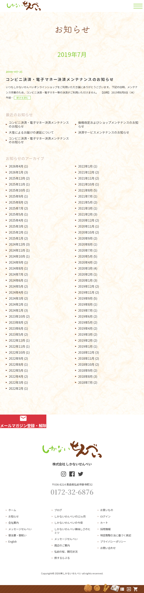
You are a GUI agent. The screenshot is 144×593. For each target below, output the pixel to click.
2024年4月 (16, 292)
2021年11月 (86, 178)
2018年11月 (86, 358)
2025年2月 (16, 232)
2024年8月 (16, 268)
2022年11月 (17, 346)
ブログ (58, 510)
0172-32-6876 (71, 491)
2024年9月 (16, 262)
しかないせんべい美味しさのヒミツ (72, 531)
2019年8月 (85, 304)
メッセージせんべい (20, 529)
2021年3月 (85, 208)
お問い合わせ (108, 548)
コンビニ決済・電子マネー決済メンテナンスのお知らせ (39, 124)
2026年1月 (16, 172)
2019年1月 (85, 346)
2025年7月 (16, 208)
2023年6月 (16, 328)
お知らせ (13, 516)
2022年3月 (16, 382)
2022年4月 (16, 376)
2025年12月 (17, 178)
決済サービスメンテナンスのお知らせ (103, 132)
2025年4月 (16, 220)
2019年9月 (85, 298)
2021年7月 (85, 196)
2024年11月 (17, 250)
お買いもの (106, 510)
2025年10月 (17, 190)
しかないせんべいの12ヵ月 (70, 516)
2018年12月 (86, 352)
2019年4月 (85, 328)
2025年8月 (16, 202)
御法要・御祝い (17, 535)
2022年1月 (85, 166)
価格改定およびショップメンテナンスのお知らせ (108, 124)
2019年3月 (85, 334)
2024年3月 (16, 298)
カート (104, 523)
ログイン (105, 516)
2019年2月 (85, 340)
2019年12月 (86, 286)
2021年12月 (86, 172)
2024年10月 (17, 256)
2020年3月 (85, 268)
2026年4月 (16, 166)
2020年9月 (85, 238)
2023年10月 (17, 316)
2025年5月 (16, 214)
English (12, 541)
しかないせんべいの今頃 (68, 523)
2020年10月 (86, 232)
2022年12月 (17, 340)
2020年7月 (85, 250)
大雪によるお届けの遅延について (31, 132)
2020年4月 (85, 262)
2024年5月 (16, 286)
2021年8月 (85, 190)
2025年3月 (16, 226)
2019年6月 (85, 316)
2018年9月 (85, 370)
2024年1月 (16, 310)
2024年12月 (17, 244)
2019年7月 (85, 310)
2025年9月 (16, 196)
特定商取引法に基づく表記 (115, 535)
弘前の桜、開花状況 (65, 552)
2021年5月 (85, 202)
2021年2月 (85, 214)
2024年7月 (16, 274)
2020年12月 (86, 220)
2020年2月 (85, 274)
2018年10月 (86, 364)
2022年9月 (16, 358)
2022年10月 (17, 352)
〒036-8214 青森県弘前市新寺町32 (72, 484)
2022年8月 (16, 364)
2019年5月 (85, 322)
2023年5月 (16, 334)
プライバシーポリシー (113, 541)
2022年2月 (16, 388)
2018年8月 (85, 376)
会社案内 (13, 523)
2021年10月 (86, 184)
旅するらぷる (62, 558)
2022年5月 (16, 370)
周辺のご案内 (62, 545)
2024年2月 (16, 304)
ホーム (12, 510)
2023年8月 (16, 322)
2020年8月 (85, 244)
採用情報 (105, 529)
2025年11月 (17, 184)
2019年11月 (86, 292)
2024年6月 (16, 280)
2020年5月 (85, 256)
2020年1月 (85, 280)
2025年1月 (16, 238)
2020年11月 (86, 226)
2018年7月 (85, 382)
